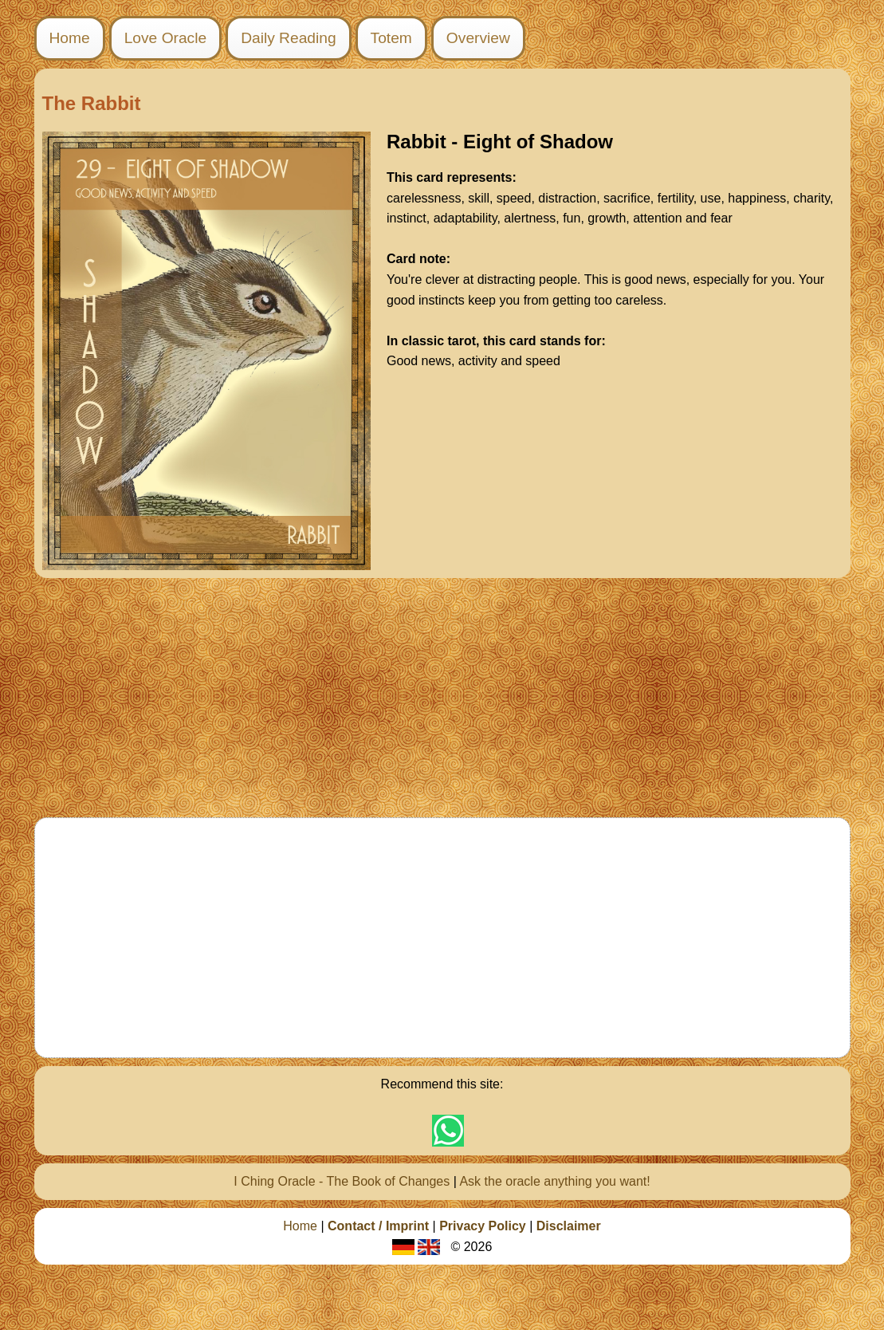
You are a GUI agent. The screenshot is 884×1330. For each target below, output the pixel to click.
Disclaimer (568, 1226)
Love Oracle (165, 38)
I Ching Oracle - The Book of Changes (342, 1181)
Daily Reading (288, 38)
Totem (391, 38)
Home (69, 38)
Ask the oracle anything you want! (554, 1181)
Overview (478, 38)
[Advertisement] (442, 697)
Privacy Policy (482, 1226)
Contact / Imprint (378, 1226)
